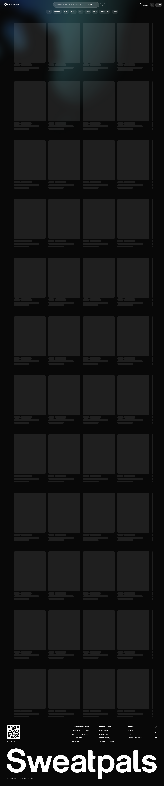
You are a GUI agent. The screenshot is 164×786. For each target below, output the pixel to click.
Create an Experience (144, 5)
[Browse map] (102, 4)
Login (158, 5)
